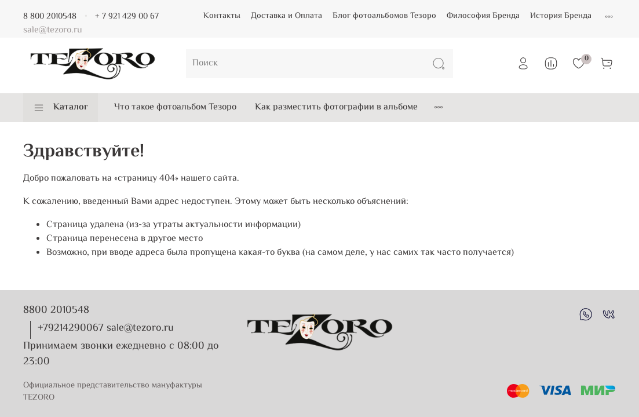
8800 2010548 (56, 310)
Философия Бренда (483, 16)
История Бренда (560, 16)
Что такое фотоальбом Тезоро (175, 107)
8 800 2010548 (49, 16)
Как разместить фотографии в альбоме (336, 107)
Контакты (221, 16)
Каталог (60, 107)
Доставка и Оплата (286, 16)
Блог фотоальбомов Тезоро (384, 16)
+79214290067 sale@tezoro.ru (106, 328)
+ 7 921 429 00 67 (127, 16)
